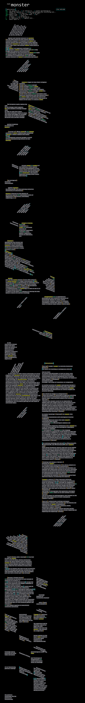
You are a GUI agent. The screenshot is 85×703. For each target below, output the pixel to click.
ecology (22, 153)
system (63, 520)
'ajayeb (55, 525)
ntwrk (8, 4)
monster (26, 66)
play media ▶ (61, 9)
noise (21, 384)
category (22, 207)
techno (15, 279)
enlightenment (48, 296)
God (20, 71)
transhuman (23, 415)
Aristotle (19, 69)
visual (61, 525)
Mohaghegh (23, 210)
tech (20, 306)
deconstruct (20, 415)
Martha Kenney (49, 363)
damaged (31, 131)
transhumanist (26, 395)
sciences (7, 245)
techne (53, 277)
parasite (24, 412)
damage (26, 147)
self (35, 281)
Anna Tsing (23, 148)
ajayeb (67, 414)
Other (24, 211)
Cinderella (21, 152)
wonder (26, 70)
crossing (21, 211)
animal (23, 131)
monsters (31, 38)
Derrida (25, 206)
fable (59, 520)
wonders (35, 165)
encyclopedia (25, 63)
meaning (8, 140)
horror (23, 68)
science (28, 66)
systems (7, 562)
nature (31, 41)
